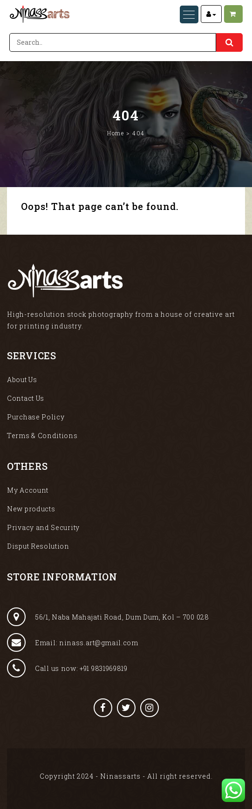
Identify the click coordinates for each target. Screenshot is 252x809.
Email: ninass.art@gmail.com (72, 642)
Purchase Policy (36, 416)
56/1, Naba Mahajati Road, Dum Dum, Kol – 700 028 (108, 616)
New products (31, 508)
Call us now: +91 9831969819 (67, 668)
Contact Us (25, 398)
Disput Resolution (38, 546)
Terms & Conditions (42, 435)
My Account (27, 490)
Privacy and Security (43, 527)
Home (115, 133)
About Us (22, 379)
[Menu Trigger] (189, 14)
